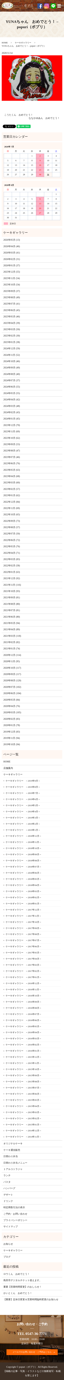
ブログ (7, 1256)
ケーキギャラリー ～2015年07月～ (23, 1087)
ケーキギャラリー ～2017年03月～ (23, 965)
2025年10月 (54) (11, 284)
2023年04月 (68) (11, 476)
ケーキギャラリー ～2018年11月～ (23, 842)
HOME (5, 43)
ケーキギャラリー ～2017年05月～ (23, 952)
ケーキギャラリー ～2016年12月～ (23, 983)
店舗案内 (8, 768)
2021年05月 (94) (11, 623)
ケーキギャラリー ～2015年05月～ (23, 1100)
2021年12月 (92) (11, 578)
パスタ (7, 1182)
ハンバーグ (9, 1188)
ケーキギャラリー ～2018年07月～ (23, 866)
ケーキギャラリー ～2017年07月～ (23, 940)
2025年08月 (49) (11, 297)
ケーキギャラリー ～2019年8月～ (23, 787)
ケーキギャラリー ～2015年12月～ (23, 1057)
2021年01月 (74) (11, 648)
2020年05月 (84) (11, 700)
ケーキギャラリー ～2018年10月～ (23, 848)
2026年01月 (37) (11, 265)
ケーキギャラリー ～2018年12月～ (23, 836)
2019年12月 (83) (11, 731)
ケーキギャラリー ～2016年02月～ (23, 1044)
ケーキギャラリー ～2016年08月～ (23, 1008)
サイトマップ (10, 1226)
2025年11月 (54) (11, 278)
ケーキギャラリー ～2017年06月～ (23, 946)
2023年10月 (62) (11, 438)
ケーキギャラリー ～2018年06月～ (23, 873)
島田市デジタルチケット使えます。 (22, 1280)
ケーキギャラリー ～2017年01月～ (23, 977)
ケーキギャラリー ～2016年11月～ (23, 989)
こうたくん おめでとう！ (18, 115)
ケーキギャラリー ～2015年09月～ (23, 1075)
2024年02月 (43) (11, 412)
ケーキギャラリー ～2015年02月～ (23, 1118)
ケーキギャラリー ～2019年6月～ (23, 799)
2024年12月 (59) (11, 348)
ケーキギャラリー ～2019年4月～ (23, 811)
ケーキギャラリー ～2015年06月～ (23, 1094)
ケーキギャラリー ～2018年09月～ (23, 854)
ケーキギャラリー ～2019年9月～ (23, 780)
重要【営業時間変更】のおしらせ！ (22, 1287)
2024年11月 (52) (11, 355)
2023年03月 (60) (11, 482)
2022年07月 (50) (11, 533)
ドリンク (8, 1201)
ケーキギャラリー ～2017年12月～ (23, 909)
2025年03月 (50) (11, 329)
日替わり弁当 (10, 1156)
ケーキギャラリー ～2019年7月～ (23, 793)
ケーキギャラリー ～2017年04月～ (23, 958)
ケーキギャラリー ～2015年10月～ (23, 1069)
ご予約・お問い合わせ (15, 1214)
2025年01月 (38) (11, 342)
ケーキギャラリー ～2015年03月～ (23, 1112)
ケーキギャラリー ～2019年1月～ (23, 830)
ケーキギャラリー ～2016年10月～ (23, 995)
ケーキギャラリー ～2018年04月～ (23, 885)
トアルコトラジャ (13, 1169)
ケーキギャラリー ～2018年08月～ (23, 860)
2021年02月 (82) (11, 642)
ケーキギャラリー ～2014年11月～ (23, 1136)
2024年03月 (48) (11, 406)
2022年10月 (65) (11, 514)
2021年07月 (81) (11, 610)
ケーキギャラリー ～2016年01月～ (23, 1051)
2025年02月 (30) (11, 335)
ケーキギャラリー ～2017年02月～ (23, 971)
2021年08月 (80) (11, 604)
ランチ (7, 1175)
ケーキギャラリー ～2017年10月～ (23, 922)
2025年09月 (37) (11, 291)
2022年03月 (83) (11, 559)
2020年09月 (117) (12, 674)
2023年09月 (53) (11, 444)
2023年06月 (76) (11, 463)
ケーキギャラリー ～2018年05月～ (23, 879)
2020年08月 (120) (12, 680)
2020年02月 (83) (11, 719)
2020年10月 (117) (12, 668)
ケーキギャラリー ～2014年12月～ (23, 1130)
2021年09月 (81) (11, 597)
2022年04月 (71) (11, 553)
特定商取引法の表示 (14, 1207)
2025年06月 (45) (11, 310)
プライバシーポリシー (15, 1220)
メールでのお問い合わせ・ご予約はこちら (32, 1352)
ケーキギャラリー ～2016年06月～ (23, 1020)
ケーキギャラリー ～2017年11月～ (23, 916)
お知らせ (8, 1244)
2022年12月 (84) (11, 502)
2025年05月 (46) (11, 316)
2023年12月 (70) (11, 425)
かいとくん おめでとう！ (17, 1293)
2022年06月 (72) (11, 540)
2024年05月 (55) (11, 393)
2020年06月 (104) (12, 693)
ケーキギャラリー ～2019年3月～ (23, 817)
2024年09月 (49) (11, 367)
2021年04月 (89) (11, 629)
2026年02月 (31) (11, 259)
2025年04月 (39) (11, 323)
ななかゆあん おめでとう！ (44, 118)
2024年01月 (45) (11, 418)
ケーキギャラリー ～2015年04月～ (23, 1106)
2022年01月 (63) (11, 572)
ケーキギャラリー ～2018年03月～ (23, 891)
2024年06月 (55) (11, 386)
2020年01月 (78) (11, 725)
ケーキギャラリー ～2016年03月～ (23, 1038)
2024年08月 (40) (11, 374)
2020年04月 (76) (11, 706)
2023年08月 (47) (11, 450)
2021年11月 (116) (12, 585)
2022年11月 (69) (11, 508)
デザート (8, 1194)
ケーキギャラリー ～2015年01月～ (23, 1124)
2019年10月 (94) (11, 744)
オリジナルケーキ (13, 1143)
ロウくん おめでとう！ (16, 1274)
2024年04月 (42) (11, 399)
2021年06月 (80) (11, 617)
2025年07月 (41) (11, 303)
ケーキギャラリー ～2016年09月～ (23, 1002)
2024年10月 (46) (11, 361)
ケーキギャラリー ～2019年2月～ (23, 824)
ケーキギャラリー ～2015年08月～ (23, 1081)
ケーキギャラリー (23, 43)
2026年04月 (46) (11, 246)
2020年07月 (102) (12, 687)
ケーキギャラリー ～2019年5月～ (23, 805)
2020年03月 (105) (12, 712)
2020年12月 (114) (12, 655)
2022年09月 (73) (11, 521)
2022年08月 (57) (11, 527)
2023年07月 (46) (11, 457)
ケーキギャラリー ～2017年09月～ (23, 928)
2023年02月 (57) (11, 489)
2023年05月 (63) (11, 470)
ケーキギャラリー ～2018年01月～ (23, 903)
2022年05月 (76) (11, 546)
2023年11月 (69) (11, 431)
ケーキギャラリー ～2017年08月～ (23, 934)
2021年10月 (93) (11, 591)
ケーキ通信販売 (11, 1150)
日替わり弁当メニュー (15, 1163)
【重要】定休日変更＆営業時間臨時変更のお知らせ (30, 1299)
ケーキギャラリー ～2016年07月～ (23, 1014)
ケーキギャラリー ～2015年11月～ (23, 1063)
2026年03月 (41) (11, 252)
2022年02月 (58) (11, 565)
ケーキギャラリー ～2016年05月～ (23, 1026)
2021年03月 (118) (12, 636)
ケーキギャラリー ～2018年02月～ (23, 897)
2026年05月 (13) (11, 240)
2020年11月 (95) (11, 661)
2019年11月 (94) (11, 738)
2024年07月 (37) (11, 380)
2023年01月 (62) (11, 495)
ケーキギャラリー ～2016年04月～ (23, 1032)
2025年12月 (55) (11, 272)
